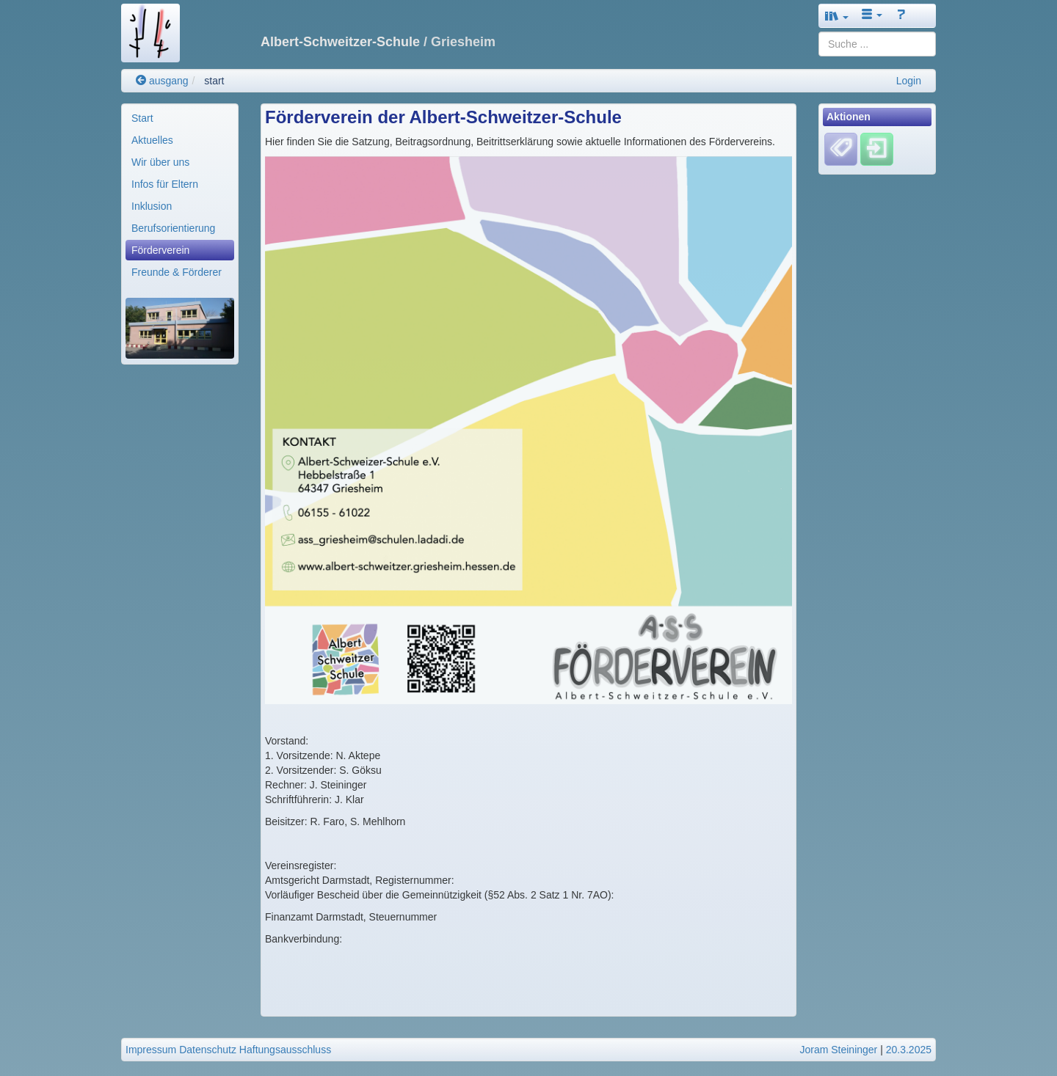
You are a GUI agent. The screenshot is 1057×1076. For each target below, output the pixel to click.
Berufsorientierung (173, 228)
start (214, 81)
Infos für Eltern (164, 184)
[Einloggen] (877, 149)
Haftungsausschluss (285, 1049)
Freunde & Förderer (176, 272)
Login (908, 81)
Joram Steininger (838, 1049)
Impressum (151, 1049)
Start (142, 118)
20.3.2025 (908, 1049)
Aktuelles (152, 140)
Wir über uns (160, 162)
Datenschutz (207, 1049)
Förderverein (160, 250)
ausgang (162, 81)
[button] (836, 15)
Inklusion (151, 206)
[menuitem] (180, 118)
